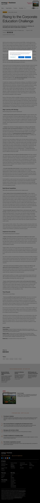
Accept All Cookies (28, 57)
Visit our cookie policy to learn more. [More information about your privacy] (16, 54)
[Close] (31, 51)
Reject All (21, 57)
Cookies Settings (12, 57)
